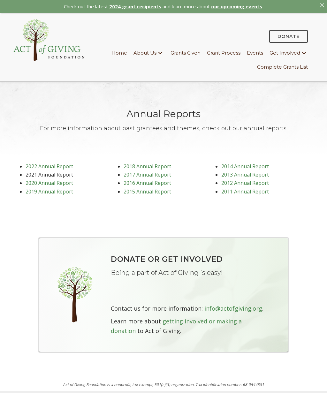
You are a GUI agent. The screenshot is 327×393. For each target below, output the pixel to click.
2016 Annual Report (147, 181)
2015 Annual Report (147, 189)
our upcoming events (236, 6)
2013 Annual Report (245, 173)
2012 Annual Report (245, 181)
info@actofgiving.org (233, 307)
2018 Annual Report (147, 164)
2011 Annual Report (245, 189)
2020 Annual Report (49, 181)
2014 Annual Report (245, 164)
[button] (160, 51)
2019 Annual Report (49, 189)
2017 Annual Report (147, 173)
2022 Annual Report (49, 164)
